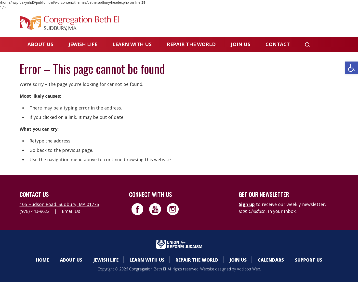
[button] (351, 68)
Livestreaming (319, 23)
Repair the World (191, 44)
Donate (281, 23)
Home (42, 260)
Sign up (247, 204)
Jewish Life (82, 44)
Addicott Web (248, 269)
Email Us (71, 211)
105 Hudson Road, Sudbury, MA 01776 (59, 204)
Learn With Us (132, 44)
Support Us (308, 260)
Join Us (240, 44)
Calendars (248, 23)
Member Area (208, 23)
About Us (40, 44)
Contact (277, 44)
